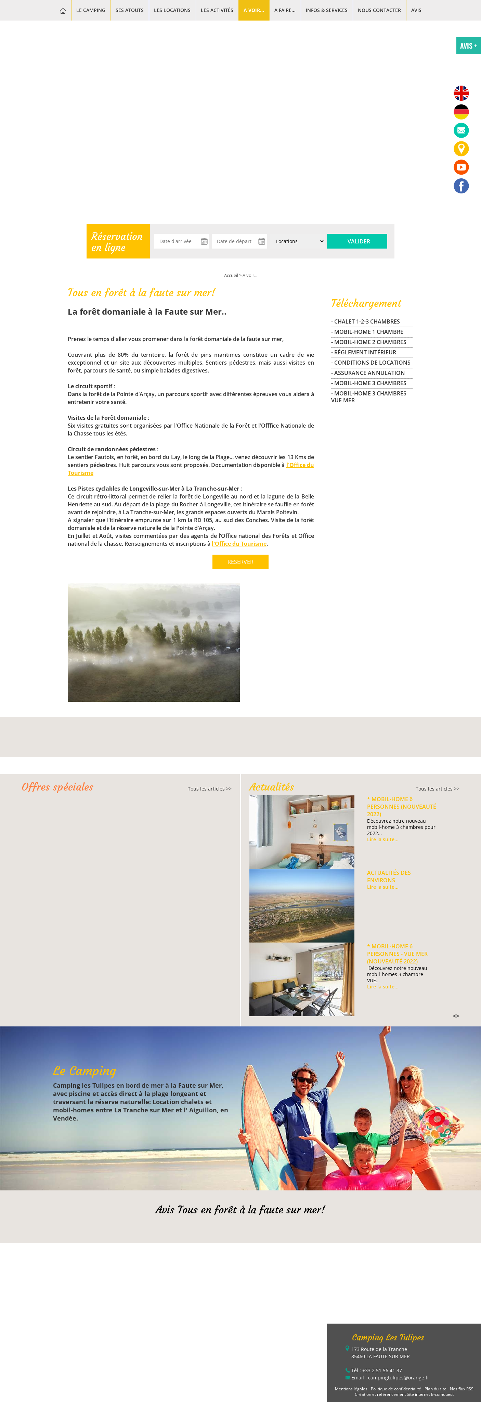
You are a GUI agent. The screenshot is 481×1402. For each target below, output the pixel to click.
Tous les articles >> (210, 788)
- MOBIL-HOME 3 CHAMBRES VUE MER (368, 397)
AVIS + (468, 45)
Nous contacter (379, 10)
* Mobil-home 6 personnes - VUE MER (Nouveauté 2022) (397, 954)
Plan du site (435, 1389)
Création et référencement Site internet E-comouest (404, 1394)
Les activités (217, 10)
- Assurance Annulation (368, 373)
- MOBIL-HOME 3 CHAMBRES (368, 383)
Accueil (231, 275)
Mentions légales (351, 1389)
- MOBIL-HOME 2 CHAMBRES (368, 342)
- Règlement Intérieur (363, 352)
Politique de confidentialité (396, 1389)
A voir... (254, 10)
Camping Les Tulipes (388, 1337)
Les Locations (172, 10)
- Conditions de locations (371, 362)
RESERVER (241, 562)
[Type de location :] (297, 241)
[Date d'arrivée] (181, 241)
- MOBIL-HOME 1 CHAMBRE (367, 332)
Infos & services (327, 10)
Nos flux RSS (461, 1389)
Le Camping (90, 10)
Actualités (271, 787)
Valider (359, 241)
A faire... (285, 10)
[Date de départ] (239, 241)
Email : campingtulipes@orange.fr (390, 1377)
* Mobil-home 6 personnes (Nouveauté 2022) (401, 806)
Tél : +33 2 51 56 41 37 (376, 1370)
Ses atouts (130, 10)
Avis (416, 10)
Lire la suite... (383, 839)
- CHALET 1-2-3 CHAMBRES (365, 321)
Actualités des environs (389, 876)
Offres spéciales (57, 787)
